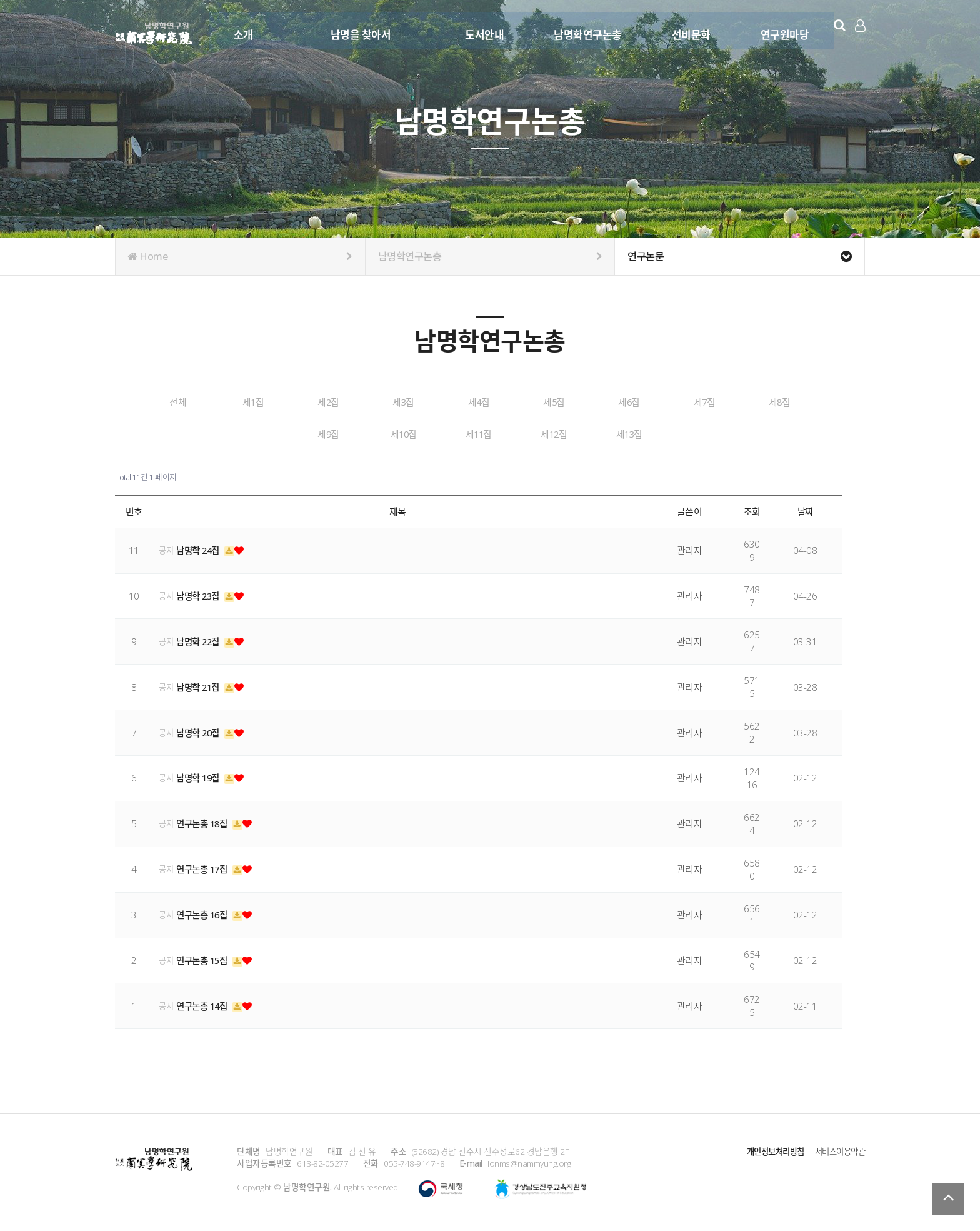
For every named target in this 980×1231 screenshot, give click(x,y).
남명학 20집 (200, 731)
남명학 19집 (200, 776)
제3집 (479, 402)
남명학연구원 (154, 31)
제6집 (758, 402)
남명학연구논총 (586, 30)
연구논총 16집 (205, 913)
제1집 (292, 402)
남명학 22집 (200, 639)
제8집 (292, 433)
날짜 (805, 509)
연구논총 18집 (205, 822)
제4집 (572, 402)
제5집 (665, 402)
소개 (241, 30)
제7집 (199, 433)
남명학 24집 (200, 548)
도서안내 (482, 30)
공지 (166, 548)
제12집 (665, 433)
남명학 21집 (200, 685)
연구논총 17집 (205, 868)
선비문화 (689, 30)
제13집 (758, 433)
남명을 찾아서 (359, 30)
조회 (752, 509)
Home (240, 256)
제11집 (572, 433)
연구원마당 (783, 30)
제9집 (385, 433)
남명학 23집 (200, 594)
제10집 (478, 433)
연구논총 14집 (205, 1004)
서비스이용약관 (838, 1150)
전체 (199, 402)
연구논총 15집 (205, 958)
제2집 (385, 402)
